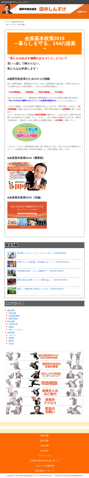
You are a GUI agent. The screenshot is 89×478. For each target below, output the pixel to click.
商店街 (11, 341)
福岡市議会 (13, 319)
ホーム (7, 22)
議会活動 (11, 310)
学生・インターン (16, 330)
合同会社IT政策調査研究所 (73, 476)
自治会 (11, 344)
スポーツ (12, 335)
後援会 (11, 327)
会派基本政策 (14, 316)
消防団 (11, 338)
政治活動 (11, 321)
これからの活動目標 (44, 466)
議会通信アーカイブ (44, 471)
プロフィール (44, 456)
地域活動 (11, 332)
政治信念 (44, 451)
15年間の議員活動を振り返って (44, 461)
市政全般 (12, 313)
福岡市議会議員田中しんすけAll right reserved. (35, 476)
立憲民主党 (13, 324)
